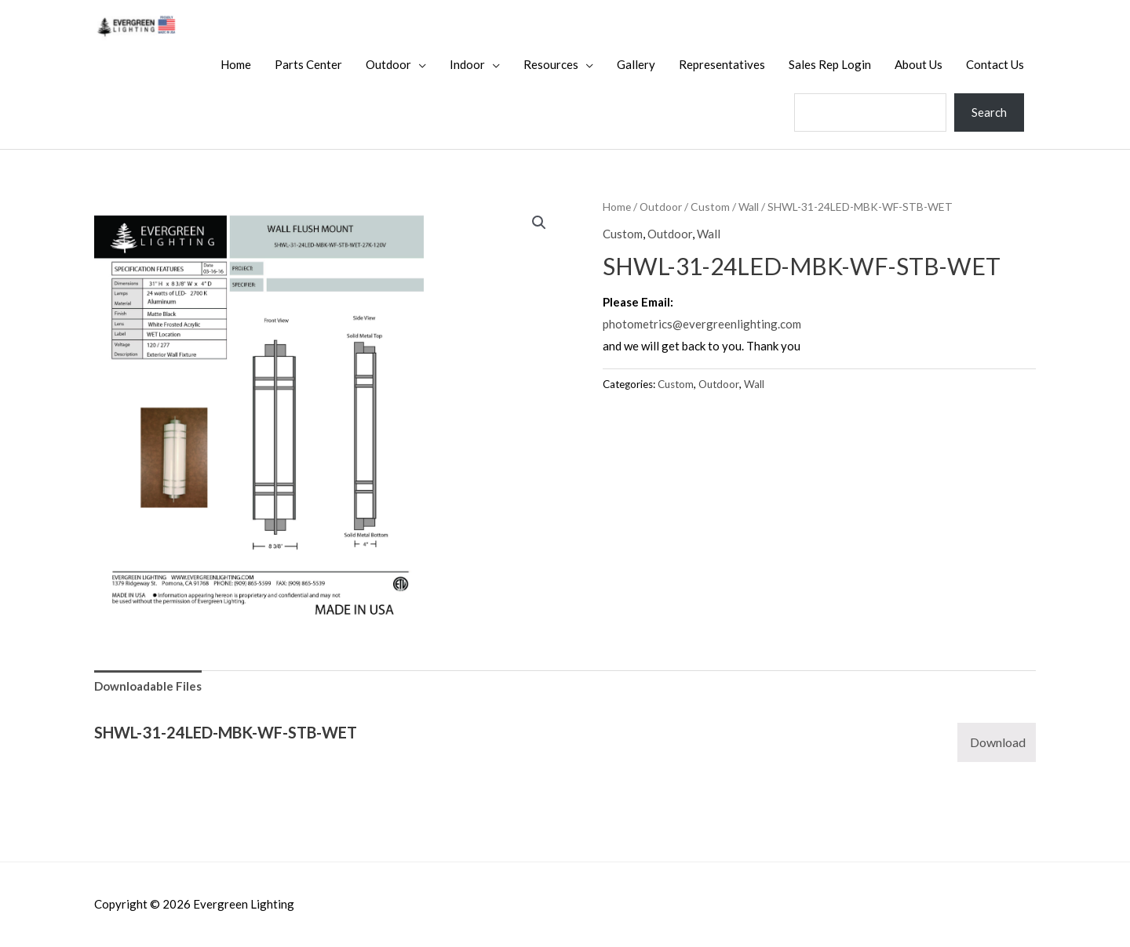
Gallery (636, 64)
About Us (918, 64)
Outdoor (388, 64)
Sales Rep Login (830, 64)
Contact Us (995, 64)
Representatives (722, 64)
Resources (550, 64)
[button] (539, 223)
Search (989, 112)
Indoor (467, 64)
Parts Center (308, 64)
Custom (710, 206)
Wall (748, 206)
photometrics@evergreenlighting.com (702, 324)
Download (998, 742)
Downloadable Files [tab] (148, 686)
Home (236, 64)
